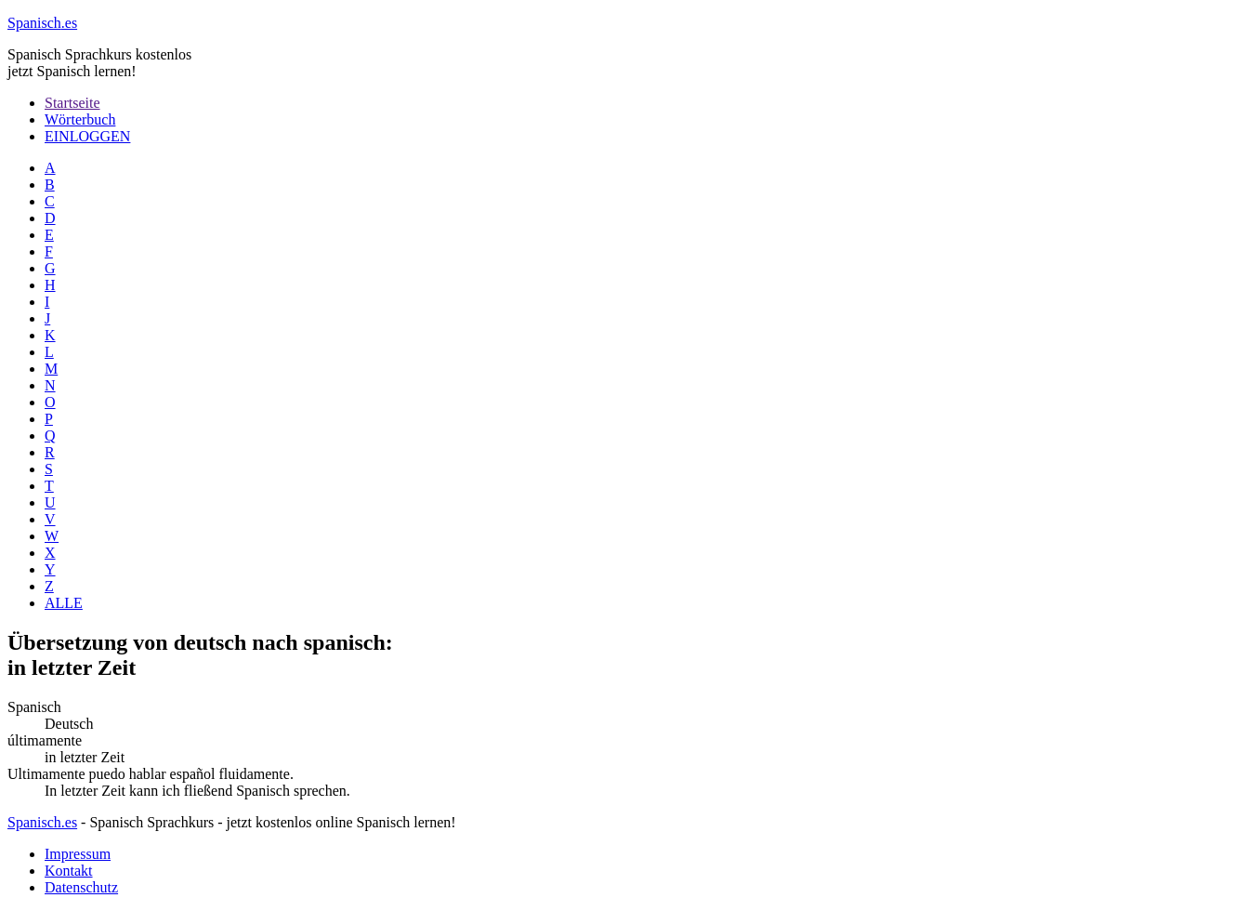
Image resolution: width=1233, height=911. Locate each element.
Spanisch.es (42, 822)
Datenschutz (81, 887)
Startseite (72, 103)
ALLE (64, 603)
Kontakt (69, 870)
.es (42, 23)
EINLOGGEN (87, 136)
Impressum (78, 854)
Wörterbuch (80, 119)
